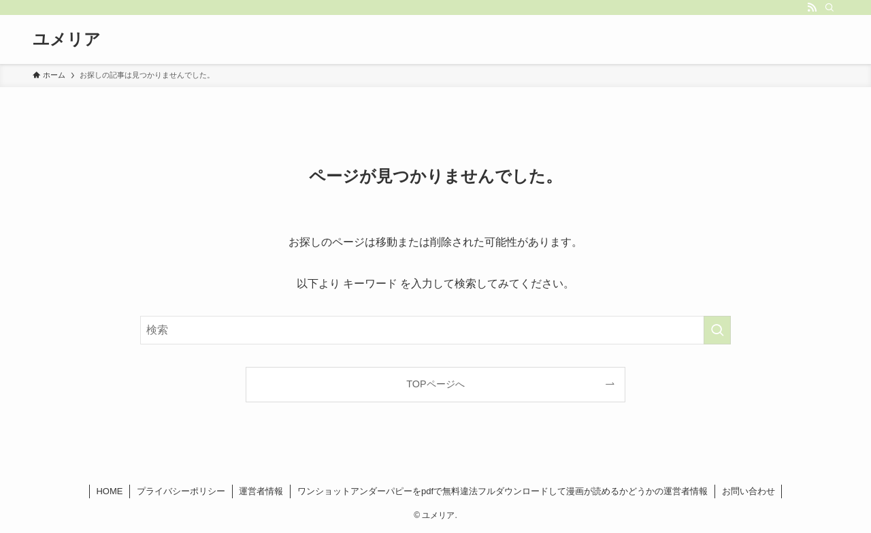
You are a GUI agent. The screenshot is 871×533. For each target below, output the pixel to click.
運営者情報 (261, 491)
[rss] (812, 7)
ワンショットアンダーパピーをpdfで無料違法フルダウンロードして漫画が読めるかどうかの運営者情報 (502, 491)
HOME (109, 491)
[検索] (829, 7)
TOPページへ (435, 383)
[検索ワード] (435, 330)
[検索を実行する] (717, 330)
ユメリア (67, 39)
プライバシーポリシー (181, 491)
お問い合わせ (748, 491)
